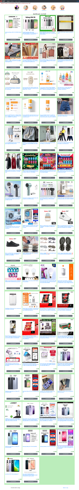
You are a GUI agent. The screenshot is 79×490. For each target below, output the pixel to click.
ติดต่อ (19, 1)
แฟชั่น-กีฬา (25, 10)
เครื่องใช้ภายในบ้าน (44, 10)
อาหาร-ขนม (53, 10)
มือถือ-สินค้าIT (17, 10)
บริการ (16, 1)
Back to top (65, 487)
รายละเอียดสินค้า (13, 39)
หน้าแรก (8, 1)
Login (78, 1)
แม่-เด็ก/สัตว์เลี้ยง (62, 10)
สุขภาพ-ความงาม (35, 10)
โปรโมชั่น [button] (12, 1)
